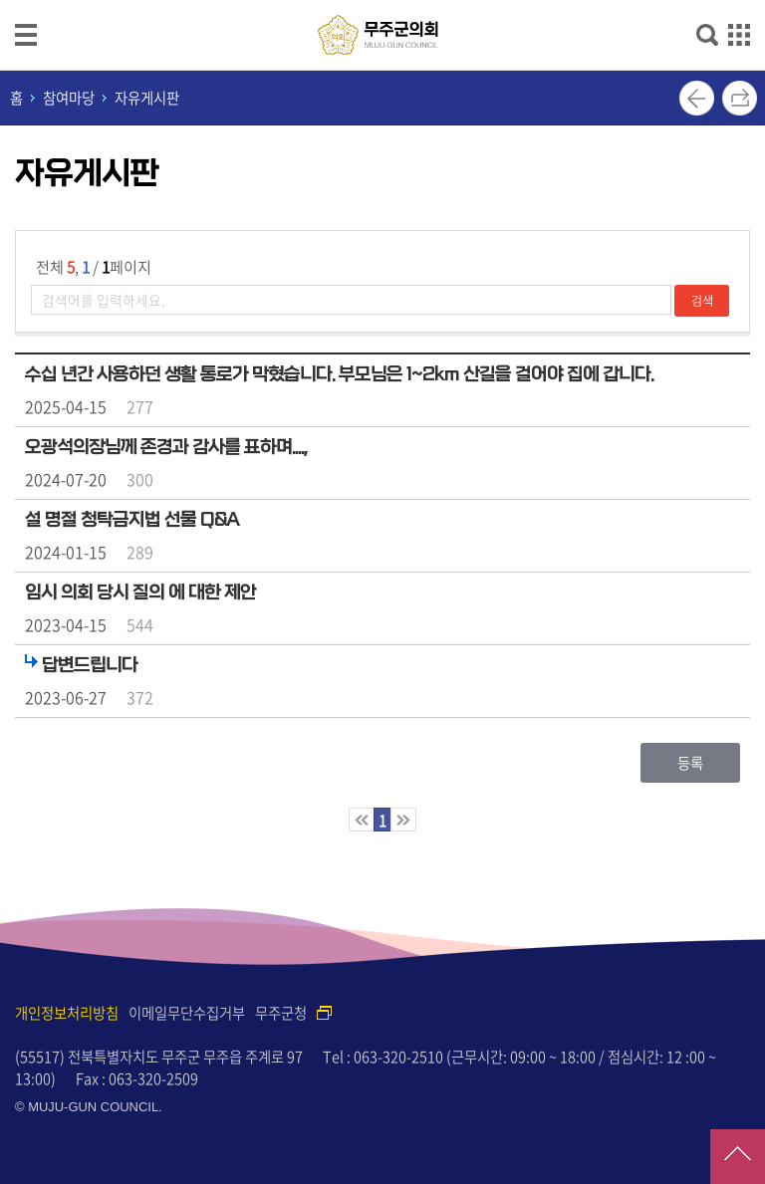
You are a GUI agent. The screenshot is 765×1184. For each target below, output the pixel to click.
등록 (690, 763)
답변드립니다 (89, 665)
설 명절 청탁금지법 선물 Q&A (132, 520)
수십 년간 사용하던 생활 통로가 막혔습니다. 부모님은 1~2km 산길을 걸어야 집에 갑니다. (339, 374)
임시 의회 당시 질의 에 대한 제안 (140, 592)
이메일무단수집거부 (186, 1013)
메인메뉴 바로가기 (382, 1)
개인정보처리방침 (67, 1013)
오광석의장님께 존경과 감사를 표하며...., (166, 447)
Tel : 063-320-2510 (383, 1056)
